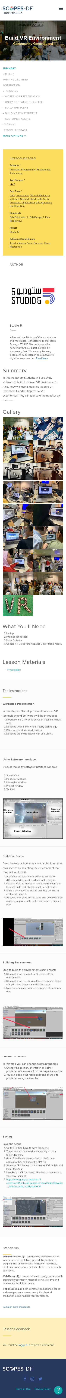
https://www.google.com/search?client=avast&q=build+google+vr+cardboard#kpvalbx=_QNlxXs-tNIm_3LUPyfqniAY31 (34, 1183)
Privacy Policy (43, 1388)
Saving (9, 124)
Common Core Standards (16, 1306)
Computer (15, 202)
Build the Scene (15, 107)
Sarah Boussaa (35, 243)
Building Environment (20, 113)
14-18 (12, 184)
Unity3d (24, 199)
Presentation (13, 669)
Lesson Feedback (15, 130)
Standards (10, 90)
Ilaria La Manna (18, 243)
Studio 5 (14, 232)
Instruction (11, 85)
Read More (42, 358)
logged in (24, 1345)
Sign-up (16, 13)
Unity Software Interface (23, 102)
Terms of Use (22, 1388)
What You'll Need (15, 79)
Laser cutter (22, 195)
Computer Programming (23, 169)
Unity (46, 199)
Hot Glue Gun (17, 206)
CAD (12, 195)
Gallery (8, 74)
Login (7, 13)
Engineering (43, 169)
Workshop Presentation (21, 96)
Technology (16, 173)
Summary (9, 68)
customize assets (17, 118)
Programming (44, 202)
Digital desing (28, 202)
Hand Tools (36, 199)
